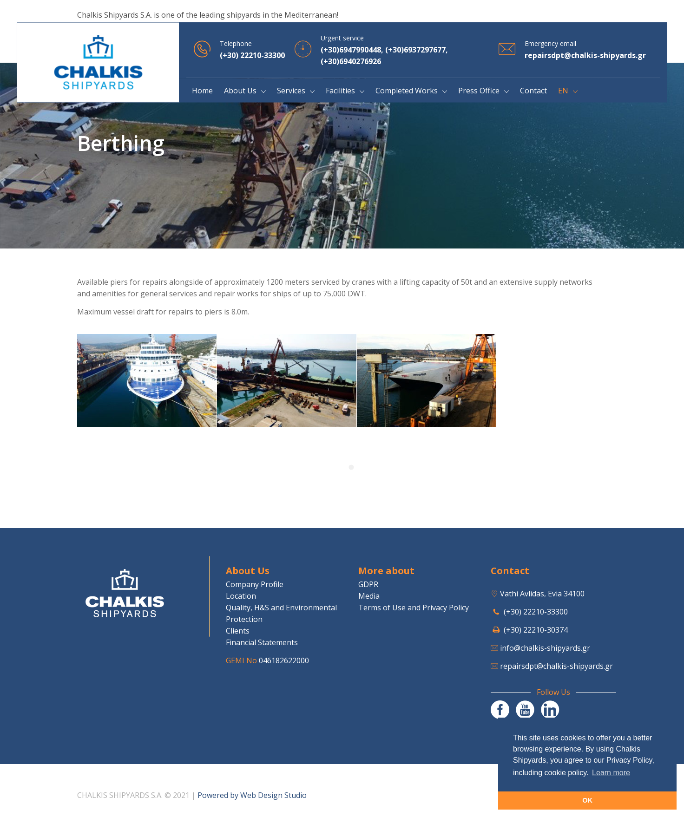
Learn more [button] (611, 773)
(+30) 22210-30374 (536, 630)
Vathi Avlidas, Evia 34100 (542, 593)
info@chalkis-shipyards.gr (545, 648)
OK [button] (587, 800)
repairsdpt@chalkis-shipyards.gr (556, 666)
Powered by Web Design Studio (252, 795)
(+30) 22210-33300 (536, 612)
